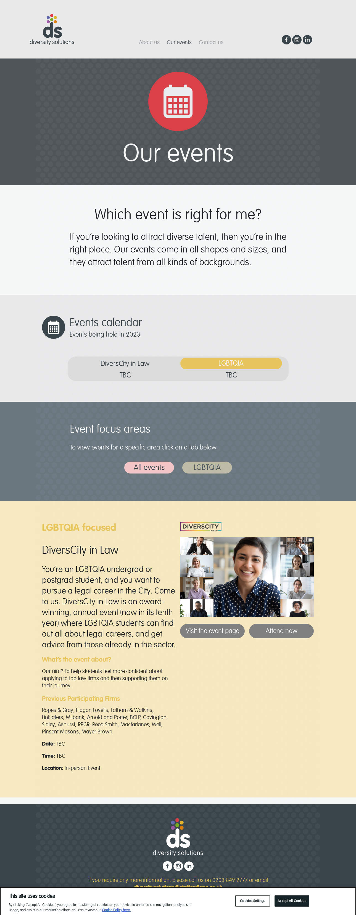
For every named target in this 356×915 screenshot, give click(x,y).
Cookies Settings (252, 904)
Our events (179, 42)
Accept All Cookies (292, 904)
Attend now (281, 631)
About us (149, 42)
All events (149, 467)
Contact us (211, 42)
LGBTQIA (207, 467)
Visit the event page (212, 631)
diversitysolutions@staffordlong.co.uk (178, 887)
